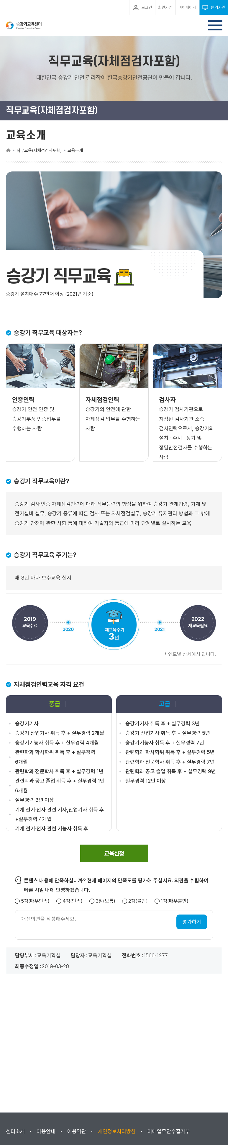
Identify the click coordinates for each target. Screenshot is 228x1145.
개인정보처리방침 (117, 1131)
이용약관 (76, 1131)
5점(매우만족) (35, 901)
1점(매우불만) (174, 901)
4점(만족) (73, 901)
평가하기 (191, 922)
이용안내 (46, 1131)
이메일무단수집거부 (168, 1131)
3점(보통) (105, 901)
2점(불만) (138, 901)
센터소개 (15, 1131)
